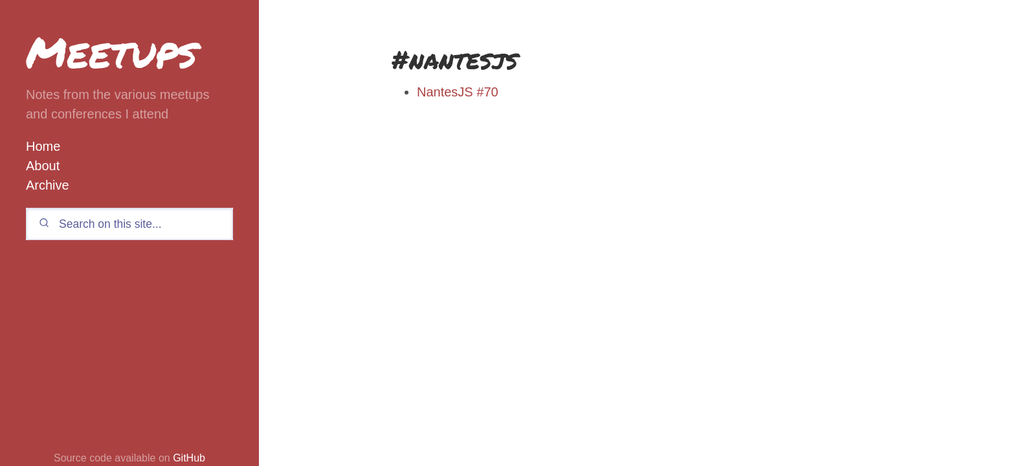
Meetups (111, 51)
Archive (47, 185)
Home (43, 146)
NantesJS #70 (457, 92)
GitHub (189, 457)
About (43, 166)
